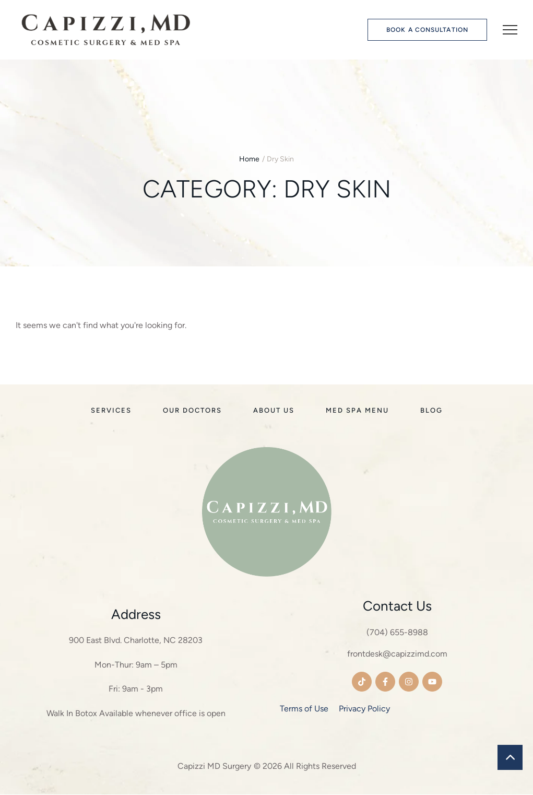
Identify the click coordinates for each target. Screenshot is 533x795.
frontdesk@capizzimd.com (397, 655)
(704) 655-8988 (397, 633)
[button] (427, 30)
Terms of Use (304, 709)
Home (249, 159)
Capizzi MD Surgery (214, 767)
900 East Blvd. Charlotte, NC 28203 (136, 641)
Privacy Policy (364, 709)
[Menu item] (111, 411)
